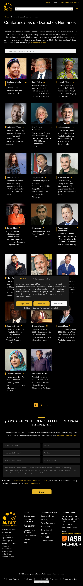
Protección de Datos (71, 579)
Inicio (7, 17)
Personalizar (58, 304)
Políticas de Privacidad (49, 308)
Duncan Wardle (47, 541)
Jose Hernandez (47, 533)
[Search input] (42, 8)
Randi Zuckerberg (48, 523)
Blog (25, 543)
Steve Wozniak (46, 530)
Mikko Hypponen (47, 519)
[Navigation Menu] (77, 9)
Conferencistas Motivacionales (29, 526)
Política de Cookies (23, 296)
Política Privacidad (51, 579)
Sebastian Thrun (47, 516)
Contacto (27, 539)
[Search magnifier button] (71, 8)
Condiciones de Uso (31, 579)
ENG (48, 2)
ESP (55, 2)
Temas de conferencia (28, 520)
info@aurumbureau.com (70, 2)
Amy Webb (45, 537)
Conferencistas (29, 516)
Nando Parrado (47, 526)
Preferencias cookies (41, 582)
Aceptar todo (24, 304)
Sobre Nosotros (30, 536)
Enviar (41, 492)
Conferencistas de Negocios (29, 531)
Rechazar (41, 304)
